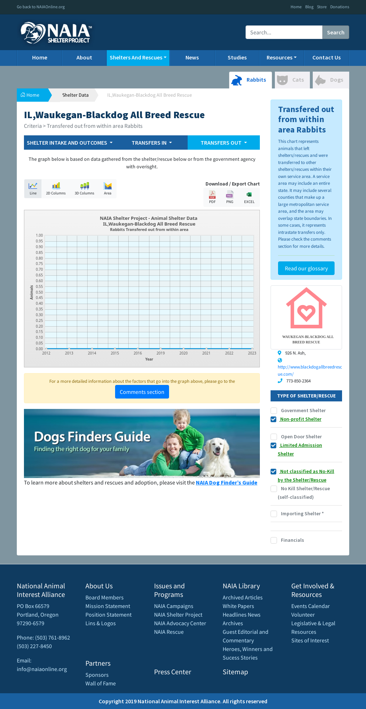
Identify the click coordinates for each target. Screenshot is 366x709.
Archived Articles (243, 597)
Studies (237, 57)
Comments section (142, 391)
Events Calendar (310, 605)
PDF (212, 197)
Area (107, 189)
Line (33, 189)
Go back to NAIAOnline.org (41, 6)
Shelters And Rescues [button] (136, 57)
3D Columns (84, 189)
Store (322, 6)
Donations (339, 6)
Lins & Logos (100, 623)
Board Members (104, 597)
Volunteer (303, 614)
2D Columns (56, 189)
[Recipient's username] (284, 32)
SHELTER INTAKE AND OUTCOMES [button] (67, 142)
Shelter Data (75, 95)
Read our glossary (306, 268)
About (84, 57)
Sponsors (97, 674)
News (192, 57)
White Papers (238, 605)
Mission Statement (107, 605)
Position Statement (108, 614)
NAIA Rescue (169, 631)
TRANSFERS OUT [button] (222, 142)
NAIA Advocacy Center (180, 623)
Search (336, 32)
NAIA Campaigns (173, 605)
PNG (230, 197)
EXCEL (249, 197)
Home (296, 6)
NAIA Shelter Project (178, 614)
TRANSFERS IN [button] (150, 142)
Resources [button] (279, 57)
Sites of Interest (310, 640)
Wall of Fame (100, 683)
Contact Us (326, 57)
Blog (309, 6)
